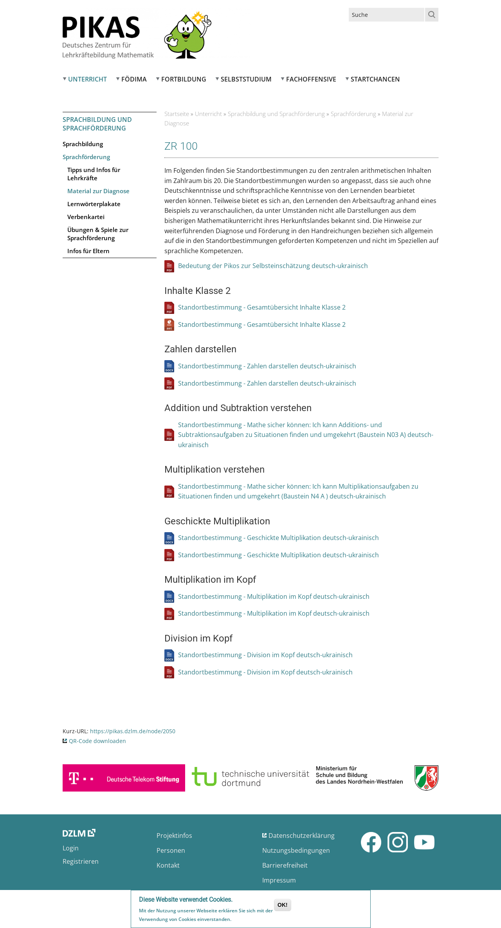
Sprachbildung (83, 144)
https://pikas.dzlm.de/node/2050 (132, 731)
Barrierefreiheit (285, 865)
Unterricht (87, 79)
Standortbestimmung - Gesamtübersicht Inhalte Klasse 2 (262, 307)
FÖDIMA (134, 79)
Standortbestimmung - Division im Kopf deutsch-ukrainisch (265, 655)
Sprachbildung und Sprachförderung (97, 123)
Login (71, 848)
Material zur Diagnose (98, 191)
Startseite (176, 114)
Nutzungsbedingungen (296, 850)
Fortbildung (183, 79)
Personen (171, 850)
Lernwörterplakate (94, 204)
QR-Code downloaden (97, 741)
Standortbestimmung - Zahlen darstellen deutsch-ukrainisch (267, 366)
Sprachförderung (86, 157)
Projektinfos (174, 835)
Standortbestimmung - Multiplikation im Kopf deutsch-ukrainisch (273, 596)
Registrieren (81, 861)
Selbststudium (246, 79)
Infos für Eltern (88, 251)
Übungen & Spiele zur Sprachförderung (97, 234)
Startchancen (375, 79)
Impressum (279, 880)
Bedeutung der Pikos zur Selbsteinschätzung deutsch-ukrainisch (273, 265)
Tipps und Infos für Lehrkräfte (93, 174)
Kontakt (168, 865)
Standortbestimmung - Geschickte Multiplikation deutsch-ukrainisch (278, 537)
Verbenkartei (86, 217)
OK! (283, 906)
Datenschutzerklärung (302, 835)
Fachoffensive (311, 79)
